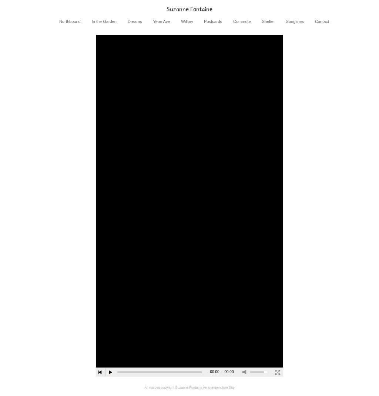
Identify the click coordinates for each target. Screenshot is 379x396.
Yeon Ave (161, 21)
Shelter (268, 21)
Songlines (295, 21)
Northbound (70, 21)
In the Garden (104, 21)
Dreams (135, 21)
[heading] (189, 9)
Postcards (213, 21)
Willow (187, 21)
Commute (242, 21)
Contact (322, 21)
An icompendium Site (219, 387)
